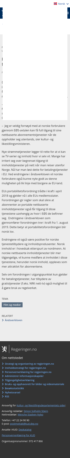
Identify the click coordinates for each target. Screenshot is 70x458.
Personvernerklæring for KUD (18, 435)
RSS (7, 396)
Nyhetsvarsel (12, 392)
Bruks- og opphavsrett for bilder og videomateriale (34, 384)
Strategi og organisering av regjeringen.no (29, 363)
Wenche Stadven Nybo (30, 414)
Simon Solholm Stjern (36, 411)
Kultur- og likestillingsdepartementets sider (41, 405)
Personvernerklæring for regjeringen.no (28, 372)
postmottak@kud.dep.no (24, 423)
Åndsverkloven (13, 320)
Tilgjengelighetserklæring (19, 380)
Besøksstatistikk (14, 388)
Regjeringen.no (23, 349)
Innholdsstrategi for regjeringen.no (25, 368)
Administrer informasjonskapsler (24, 376)
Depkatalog (25, 429)
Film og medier (12, 304)
